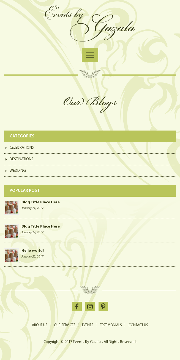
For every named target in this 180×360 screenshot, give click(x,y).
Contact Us (138, 325)
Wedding (18, 171)
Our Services (64, 325)
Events (87, 325)
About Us (39, 325)
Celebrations (22, 148)
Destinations (21, 159)
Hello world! (32, 251)
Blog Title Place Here (40, 202)
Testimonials (111, 325)
